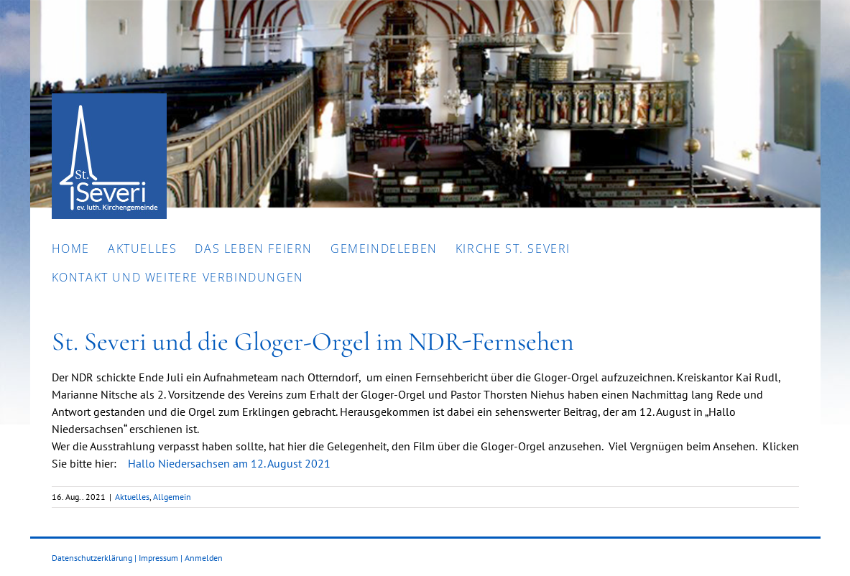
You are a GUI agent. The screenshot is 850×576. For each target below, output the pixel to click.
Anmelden (204, 557)
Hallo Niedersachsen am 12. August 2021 (229, 463)
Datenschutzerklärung (92, 557)
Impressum (158, 557)
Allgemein (172, 496)
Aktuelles (132, 496)
